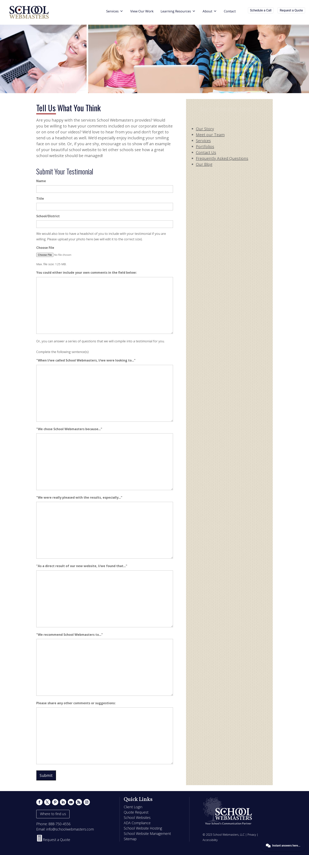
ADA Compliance (137, 822)
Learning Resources (178, 11)
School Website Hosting (143, 828)
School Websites (137, 817)
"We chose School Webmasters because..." (69, 429)
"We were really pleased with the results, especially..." (79, 497)
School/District (48, 216)
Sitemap (130, 838)
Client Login (133, 806)
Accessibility (210, 840)
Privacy (252, 834)
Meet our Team (210, 134)
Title (40, 198)
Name (41, 181)
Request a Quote (291, 10)
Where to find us (53, 813)
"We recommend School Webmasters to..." (69, 634)
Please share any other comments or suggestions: (75, 703)
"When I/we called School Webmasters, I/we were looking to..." (86, 360)
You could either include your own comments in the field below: (86, 272)
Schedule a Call (261, 10)
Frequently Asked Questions (222, 158)
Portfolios (205, 146)
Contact (230, 11)
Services (114, 11)
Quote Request (136, 812)
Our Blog (204, 164)
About (210, 11)
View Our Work (142, 11)
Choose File (45, 247)
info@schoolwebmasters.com (70, 829)
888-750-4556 (59, 823)
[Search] (243, 11)
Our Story (205, 128)
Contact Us (206, 152)
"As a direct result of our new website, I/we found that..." (81, 566)
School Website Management (147, 833)
